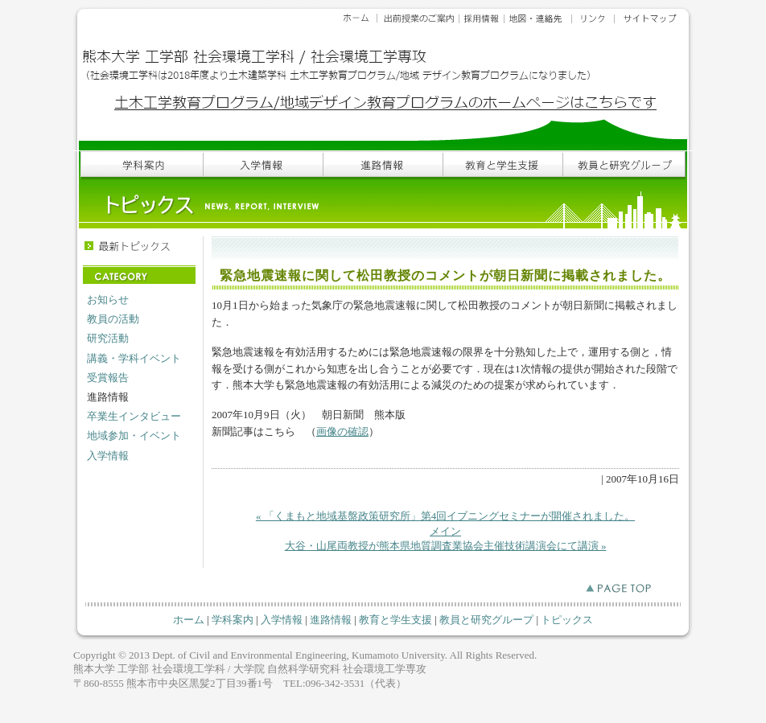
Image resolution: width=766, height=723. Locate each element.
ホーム (188, 620)
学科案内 (232, 620)
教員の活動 (113, 319)
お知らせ (108, 300)
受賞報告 (108, 378)
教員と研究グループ (486, 620)
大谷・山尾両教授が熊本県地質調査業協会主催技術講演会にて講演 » (446, 546)
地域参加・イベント (134, 435)
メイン (445, 531)
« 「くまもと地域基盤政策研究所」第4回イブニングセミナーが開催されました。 (445, 516)
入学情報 (108, 456)
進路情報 (331, 620)
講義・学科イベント (134, 358)
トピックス (567, 620)
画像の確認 (342, 431)
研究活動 (108, 338)
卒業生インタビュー (134, 416)
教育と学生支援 (395, 620)
